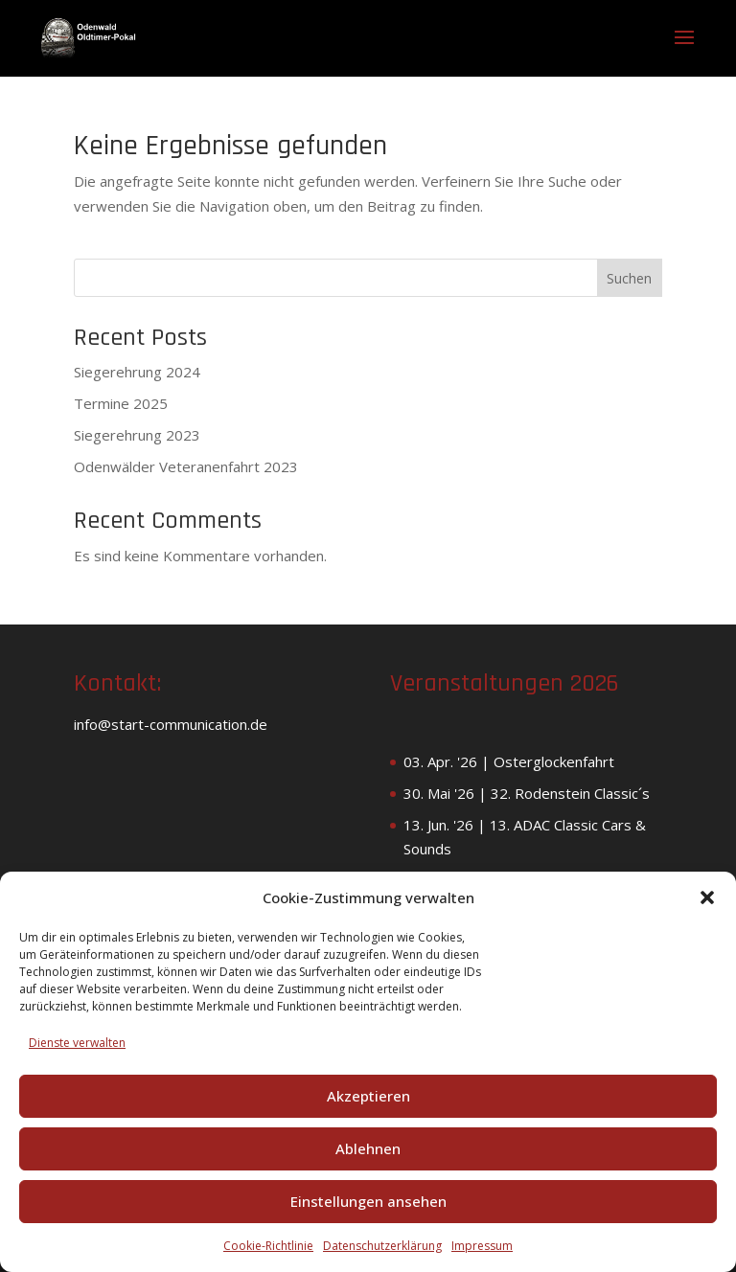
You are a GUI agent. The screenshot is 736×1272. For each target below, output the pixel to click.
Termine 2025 (121, 403)
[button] (707, 897)
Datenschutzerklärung (382, 1246)
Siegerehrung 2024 (137, 371)
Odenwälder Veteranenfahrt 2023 (186, 466)
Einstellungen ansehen (368, 1201)
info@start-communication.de (170, 724)
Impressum (482, 1246)
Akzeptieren (368, 1095)
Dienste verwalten (77, 1042)
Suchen (629, 278)
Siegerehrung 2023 (137, 434)
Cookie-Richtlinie (268, 1246)
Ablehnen (368, 1148)
